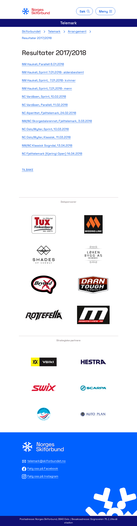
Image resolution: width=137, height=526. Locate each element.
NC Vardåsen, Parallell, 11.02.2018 (45, 105)
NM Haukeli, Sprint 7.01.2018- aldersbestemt (53, 72)
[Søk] (84, 11)
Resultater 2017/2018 (37, 38)
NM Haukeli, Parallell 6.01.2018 (43, 64)
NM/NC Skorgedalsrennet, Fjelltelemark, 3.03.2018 (57, 121)
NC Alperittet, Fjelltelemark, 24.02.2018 (49, 113)
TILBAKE (27, 170)
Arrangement (77, 31)
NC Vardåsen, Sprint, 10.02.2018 (44, 96)
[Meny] (105, 11)
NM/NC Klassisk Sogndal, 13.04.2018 (47, 145)
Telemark (68, 22)
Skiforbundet (31, 31)
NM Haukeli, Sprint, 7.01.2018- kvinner (49, 80)
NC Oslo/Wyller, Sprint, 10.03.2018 (45, 129)
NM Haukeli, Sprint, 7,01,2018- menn (47, 88)
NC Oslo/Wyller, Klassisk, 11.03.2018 (46, 137)
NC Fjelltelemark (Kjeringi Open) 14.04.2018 (52, 154)
